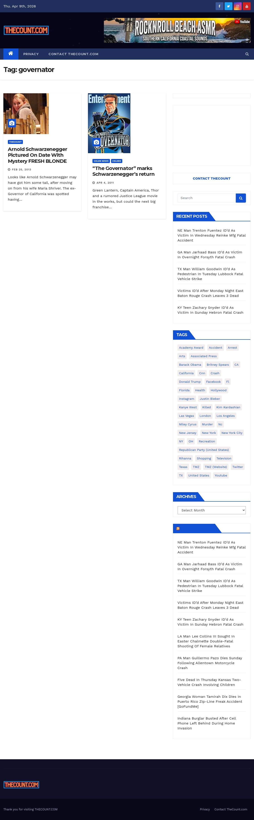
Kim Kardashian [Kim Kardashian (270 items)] (228, 407)
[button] (247, 54)
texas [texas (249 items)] (183, 467)
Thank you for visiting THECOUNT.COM (30, 809)
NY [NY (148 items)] (181, 441)
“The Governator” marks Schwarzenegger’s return (123, 171)
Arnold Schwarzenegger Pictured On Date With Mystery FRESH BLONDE (37, 155)
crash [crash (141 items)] (215, 373)
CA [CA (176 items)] (236, 364)
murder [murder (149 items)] (207, 424)
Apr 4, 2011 (105, 182)
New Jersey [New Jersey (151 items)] (188, 433)
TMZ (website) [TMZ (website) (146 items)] (216, 467)
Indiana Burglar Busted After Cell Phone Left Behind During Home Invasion (206, 723)
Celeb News (101, 161)
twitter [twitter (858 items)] (237, 467)
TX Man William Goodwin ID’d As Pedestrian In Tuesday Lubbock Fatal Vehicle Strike (210, 274)
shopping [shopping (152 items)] (204, 458)
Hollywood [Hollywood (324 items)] (219, 390)
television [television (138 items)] (224, 458)
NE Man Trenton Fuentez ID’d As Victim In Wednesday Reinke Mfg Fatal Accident (211, 235)
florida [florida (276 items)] (184, 390)
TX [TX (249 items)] (181, 475)
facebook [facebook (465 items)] (213, 381)
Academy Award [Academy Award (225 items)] (191, 347)
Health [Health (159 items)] (200, 390)
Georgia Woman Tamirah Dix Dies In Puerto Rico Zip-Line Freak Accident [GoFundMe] (209, 701)
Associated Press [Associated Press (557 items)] (204, 356)
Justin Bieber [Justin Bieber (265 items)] (210, 398)
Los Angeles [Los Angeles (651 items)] (226, 416)
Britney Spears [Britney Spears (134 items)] (218, 364)
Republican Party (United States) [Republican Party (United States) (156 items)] (204, 450)
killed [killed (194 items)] (206, 407)
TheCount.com (196, 528)
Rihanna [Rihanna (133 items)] (185, 458)
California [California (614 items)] (186, 373)
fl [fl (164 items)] (227, 381)
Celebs (116, 161)
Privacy (31, 54)
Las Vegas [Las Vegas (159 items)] (186, 416)
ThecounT (15, 142)
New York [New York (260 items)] (209, 433)
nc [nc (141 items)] (220, 424)
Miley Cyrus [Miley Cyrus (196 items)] (188, 424)
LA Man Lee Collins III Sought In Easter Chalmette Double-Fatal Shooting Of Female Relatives (206, 641)
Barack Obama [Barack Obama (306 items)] (190, 364)
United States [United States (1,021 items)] (198, 475)
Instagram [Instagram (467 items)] (186, 398)
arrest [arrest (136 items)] (232, 347)
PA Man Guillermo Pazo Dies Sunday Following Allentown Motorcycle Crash (209, 663)
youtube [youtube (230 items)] (221, 475)
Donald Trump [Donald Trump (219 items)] (190, 381)
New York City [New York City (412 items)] (232, 433)
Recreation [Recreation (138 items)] (207, 441)
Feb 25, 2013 (21, 169)
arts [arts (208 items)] (182, 356)
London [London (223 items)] (205, 416)
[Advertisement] (211, 135)
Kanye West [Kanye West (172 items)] (188, 407)
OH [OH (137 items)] (190, 441)
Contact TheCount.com (73, 54)
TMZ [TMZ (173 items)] (196, 467)
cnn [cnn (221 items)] (202, 373)
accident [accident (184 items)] (215, 347)
